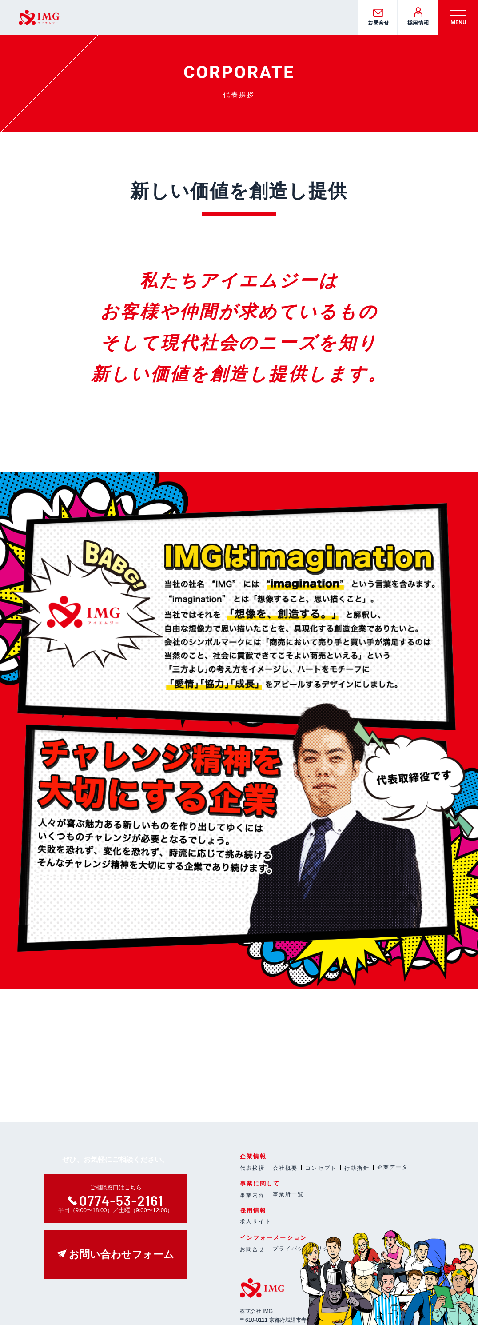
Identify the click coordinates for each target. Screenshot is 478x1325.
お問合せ (252, 1249)
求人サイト (255, 1221)
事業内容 (252, 1195)
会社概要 (285, 1168)
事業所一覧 (288, 1194)
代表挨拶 (252, 1168)
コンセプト (321, 1168)
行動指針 (357, 1168)
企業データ (393, 1167)
